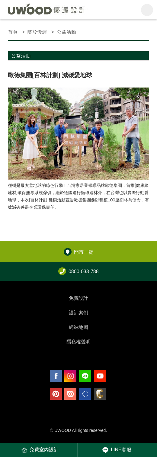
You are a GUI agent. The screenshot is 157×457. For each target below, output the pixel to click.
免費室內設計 (40, 450)
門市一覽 (78, 252)
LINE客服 (116, 450)
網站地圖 (78, 327)
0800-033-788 (78, 271)
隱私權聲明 (78, 341)
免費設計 (78, 298)
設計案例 (78, 312)
